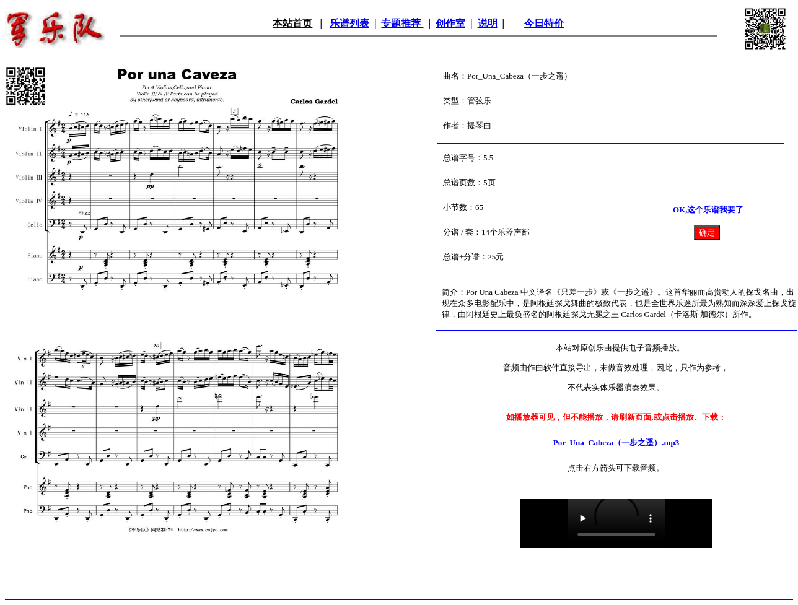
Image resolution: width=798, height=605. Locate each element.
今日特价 (544, 23)
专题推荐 (402, 23)
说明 (488, 23)
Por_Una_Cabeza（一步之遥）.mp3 (616, 442)
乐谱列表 (349, 23)
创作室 (450, 23)
